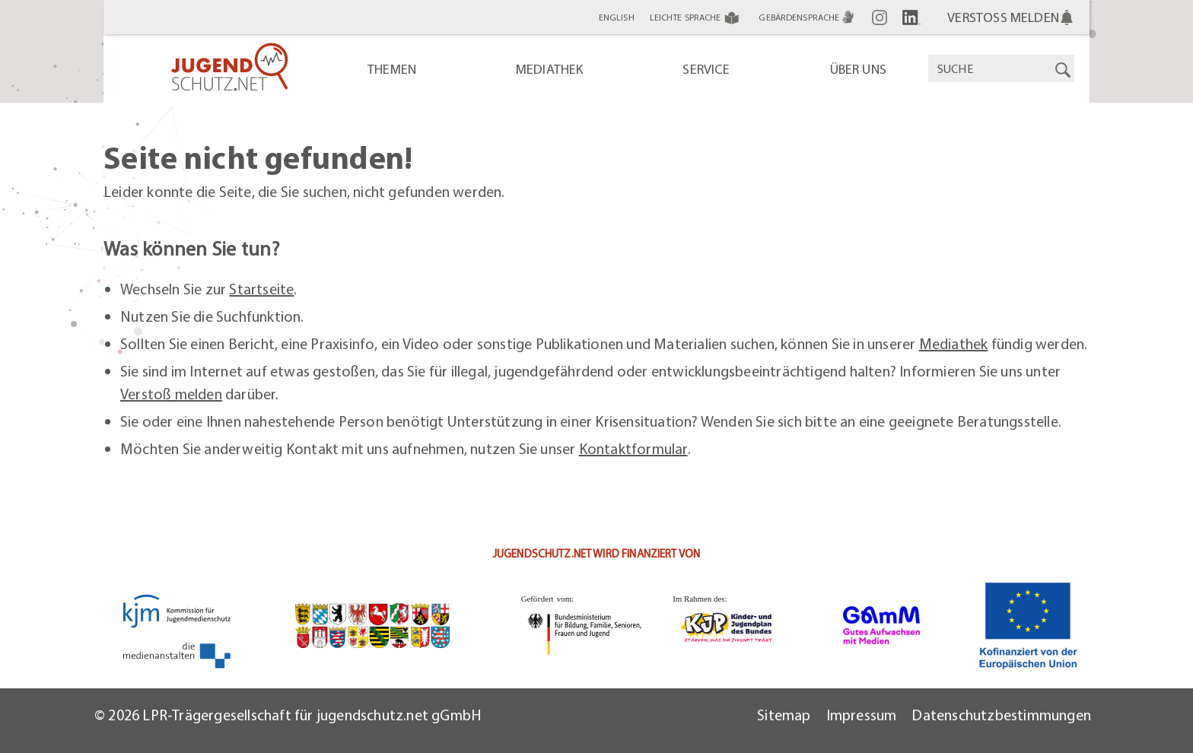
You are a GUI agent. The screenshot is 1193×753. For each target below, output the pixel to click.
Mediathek (550, 69)
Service (706, 69)
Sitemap (783, 714)
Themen (391, 69)
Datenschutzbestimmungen (1001, 714)
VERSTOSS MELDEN (1010, 17)
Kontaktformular (633, 448)
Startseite (261, 288)
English (617, 17)
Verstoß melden (171, 393)
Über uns (858, 69)
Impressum (861, 714)
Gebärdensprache (808, 17)
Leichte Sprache (697, 17)
